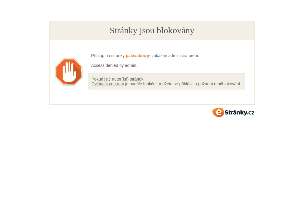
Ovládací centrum (107, 83)
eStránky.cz (233, 112)
